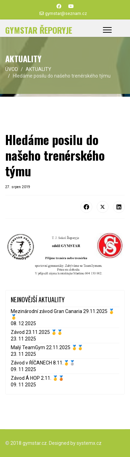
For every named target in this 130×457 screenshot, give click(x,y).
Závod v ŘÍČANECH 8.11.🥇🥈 (43, 363)
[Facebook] (59, 6)
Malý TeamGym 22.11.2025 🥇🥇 (47, 347)
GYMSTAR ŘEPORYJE (38, 30)
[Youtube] (71, 6)
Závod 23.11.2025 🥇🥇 (37, 332)
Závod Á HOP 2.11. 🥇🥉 (37, 378)
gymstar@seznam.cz (66, 13)
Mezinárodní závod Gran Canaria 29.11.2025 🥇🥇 (62, 314)
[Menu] (107, 29)
